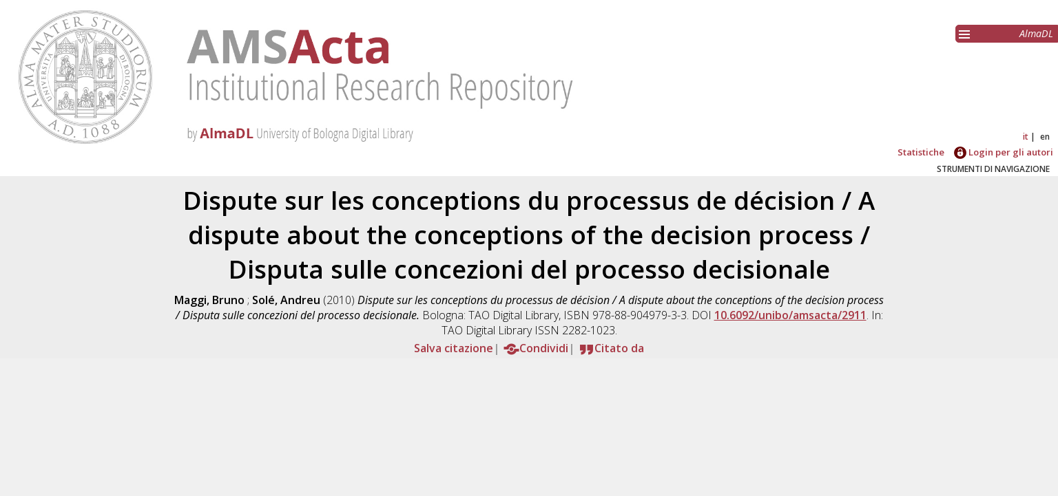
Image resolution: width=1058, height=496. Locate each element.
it (1025, 136)
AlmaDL (1036, 33)
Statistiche (921, 152)
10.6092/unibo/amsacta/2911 (790, 315)
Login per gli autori (1003, 152)
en (1045, 136)
